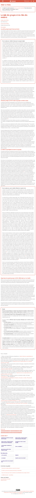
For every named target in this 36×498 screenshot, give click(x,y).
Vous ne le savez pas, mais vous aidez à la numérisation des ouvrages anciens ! (16, 472)
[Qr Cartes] (31, 1)
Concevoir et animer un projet (5, 430)
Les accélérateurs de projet (5, 479)
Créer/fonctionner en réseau (15, 430)
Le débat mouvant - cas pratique (7, 475)
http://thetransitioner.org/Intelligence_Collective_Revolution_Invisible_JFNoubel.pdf (16, 377)
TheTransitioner (3, 376)
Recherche (26, 1)
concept (21, 430)
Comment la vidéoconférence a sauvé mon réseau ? (11, 468)
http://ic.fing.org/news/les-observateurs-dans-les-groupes (16, 403)
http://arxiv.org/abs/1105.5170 (6, 369)
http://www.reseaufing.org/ (11, 414)
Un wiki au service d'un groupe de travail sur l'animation (12, 470)
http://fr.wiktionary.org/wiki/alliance (26, 356)
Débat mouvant (3, 480)
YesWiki (20, 493)
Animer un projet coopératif (19, 8)
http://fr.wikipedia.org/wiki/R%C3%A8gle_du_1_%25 (10, 400)
